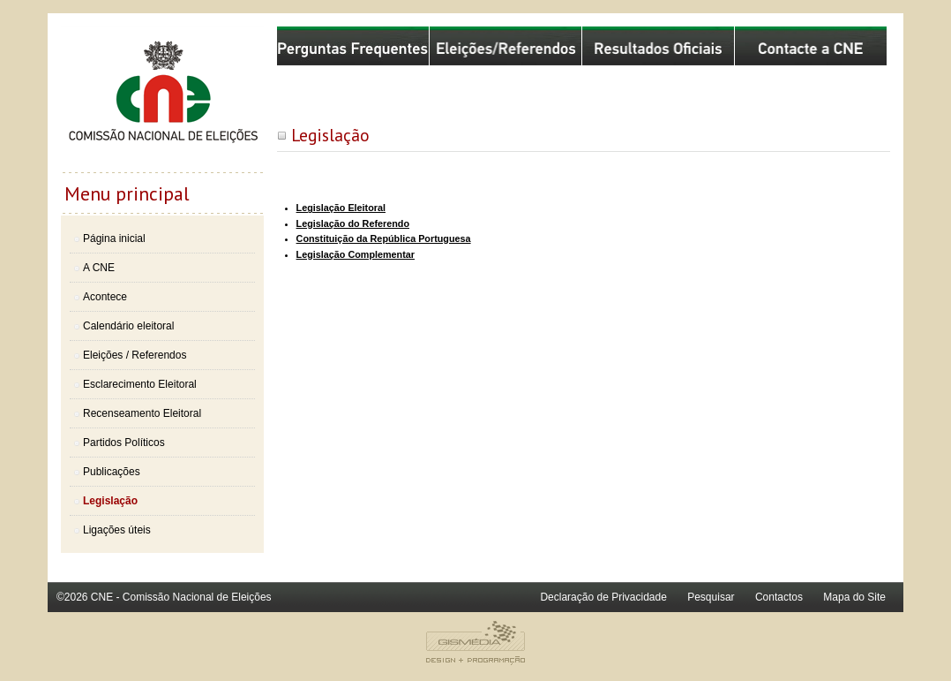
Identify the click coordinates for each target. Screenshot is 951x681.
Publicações (111, 471)
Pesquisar (710, 597)
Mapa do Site (854, 597)
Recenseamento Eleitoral (142, 413)
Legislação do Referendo (352, 223)
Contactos (779, 597)
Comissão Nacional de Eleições (162, 98)
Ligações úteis (117, 530)
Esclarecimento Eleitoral (140, 384)
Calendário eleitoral (128, 326)
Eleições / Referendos (134, 355)
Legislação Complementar (355, 254)
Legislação (110, 501)
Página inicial (114, 238)
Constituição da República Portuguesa (383, 238)
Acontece (105, 297)
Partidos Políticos (124, 442)
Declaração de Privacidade (603, 597)
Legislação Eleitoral (341, 207)
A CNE (99, 267)
